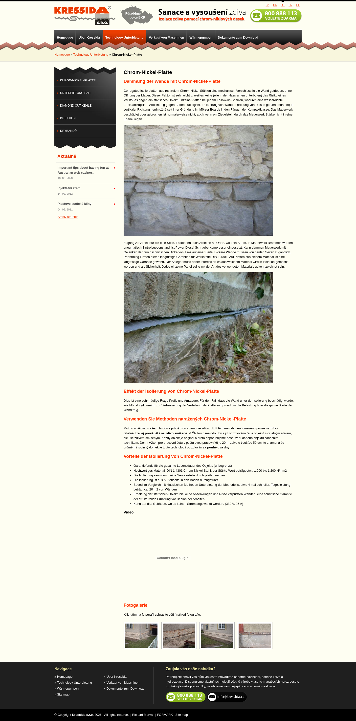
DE (283, 4)
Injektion (68, 118)
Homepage (65, 37)
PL (298, 4)
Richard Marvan (143, 715)
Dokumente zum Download (238, 37)
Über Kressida (89, 37)
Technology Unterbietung (124, 37)
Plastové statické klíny (74, 204)
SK (275, 4)
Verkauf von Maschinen (166, 37)
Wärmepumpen (200, 37)
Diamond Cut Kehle (75, 105)
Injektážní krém (69, 188)
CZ (267, 4)
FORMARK (165, 715)
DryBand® (68, 131)
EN (290, 4)
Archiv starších (68, 217)
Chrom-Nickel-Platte (78, 80)
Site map (63, 694)
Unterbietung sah (75, 93)
